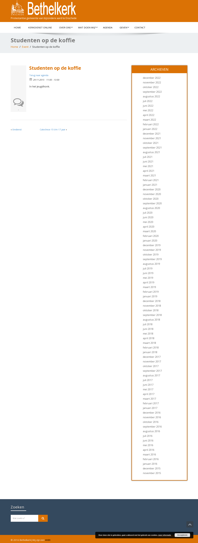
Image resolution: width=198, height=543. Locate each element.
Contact (139, 27)
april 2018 (148, 338)
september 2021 (152, 147)
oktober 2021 (150, 142)
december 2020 (152, 189)
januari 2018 (150, 352)
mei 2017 (148, 389)
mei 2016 (148, 445)
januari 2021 (150, 184)
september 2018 (152, 315)
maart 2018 (149, 342)
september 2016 (152, 426)
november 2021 (152, 138)
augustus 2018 (151, 319)
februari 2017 (151, 403)
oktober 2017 (150, 366)
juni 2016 (148, 440)
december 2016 (152, 412)
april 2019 (148, 282)
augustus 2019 (151, 263)
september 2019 (152, 259)
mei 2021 (148, 166)
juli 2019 (147, 268)
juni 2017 (148, 384)
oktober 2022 (150, 87)
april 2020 (148, 226)
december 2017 (152, 356)
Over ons (66, 27)
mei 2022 (148, 110)
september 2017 (152, 370)
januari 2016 (150, 463)
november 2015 (152, 473)
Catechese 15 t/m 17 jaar (52, 129)
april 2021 (148, 170)
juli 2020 (147, 212)
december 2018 (152, 301)
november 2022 (152, 82)
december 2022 (152, 77)
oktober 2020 (150, 198)
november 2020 (152, 194)
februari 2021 (151, 180)
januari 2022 (150, 129)
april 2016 (148, 449)
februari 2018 (151, 347)
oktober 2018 (150, 310)
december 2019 (152, 245)
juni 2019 (148, 273)
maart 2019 (149, 287)
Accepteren (182, 535)
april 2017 (148, 394)
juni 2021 (148, 161)
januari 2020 (150, 240)
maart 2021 (149, 175)
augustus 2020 (151, 208)
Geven (124, 27)
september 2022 (152, 91)
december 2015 (152, 468)
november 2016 (152, 417)
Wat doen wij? (88, 27)
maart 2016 (149, 454)
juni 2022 (148, 105)
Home (17, 27)
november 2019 (152, 249)
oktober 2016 (150, 421)
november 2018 (152, 305)
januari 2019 (150, 296)
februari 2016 (151, 459)
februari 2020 (151, 235)
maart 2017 (149, 398)
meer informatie (164, 535)
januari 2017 (150, 408)
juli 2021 (147, 156)
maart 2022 (149, 119)
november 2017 (152, 361)
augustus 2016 (151, 431)
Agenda (107, 27)
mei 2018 (148, 333)
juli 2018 (147, 324)
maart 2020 (149, 231)
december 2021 (152, 133)
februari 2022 (151, 124)
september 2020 (152, 203)
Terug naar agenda (38, 75)
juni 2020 (148, 217)
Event (25, 47)
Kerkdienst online (40, 27)
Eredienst (17, 129)
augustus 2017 (151, 375)
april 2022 (148, 115)
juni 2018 (148, 328)
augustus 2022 (151, 96)
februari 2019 (151, 291)
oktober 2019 (150, 254)
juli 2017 (147, 380)
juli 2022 (147, 101)
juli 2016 (147, 435)
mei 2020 (148, 222)
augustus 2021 (151, 152)
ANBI (48, 539)
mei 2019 (148, 277)
